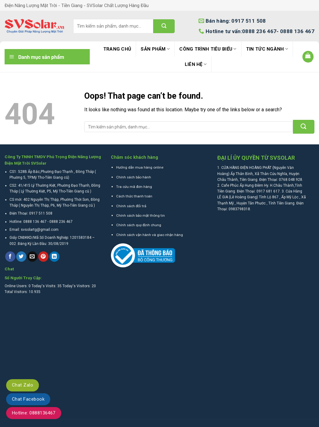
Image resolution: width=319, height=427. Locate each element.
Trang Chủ (117, 49)
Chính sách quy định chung (138, 225)
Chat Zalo (22, 385)
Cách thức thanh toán (134, 196)
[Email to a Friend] (32, 256)
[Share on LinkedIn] (54, 256)
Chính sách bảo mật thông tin (140, 215)
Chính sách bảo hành (133, 177)
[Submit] (164, 26)
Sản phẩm (155, 49)
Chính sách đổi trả (131, 206)
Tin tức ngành (267, 49)
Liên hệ (196, 64)
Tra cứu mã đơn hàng (134, 187)
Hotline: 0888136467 (33, 413)
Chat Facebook (28, 399)
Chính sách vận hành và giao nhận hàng (149, 235)
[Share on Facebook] (10, 256)
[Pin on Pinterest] (43, 256)
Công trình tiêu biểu (208, 49)
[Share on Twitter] (21, 256)
